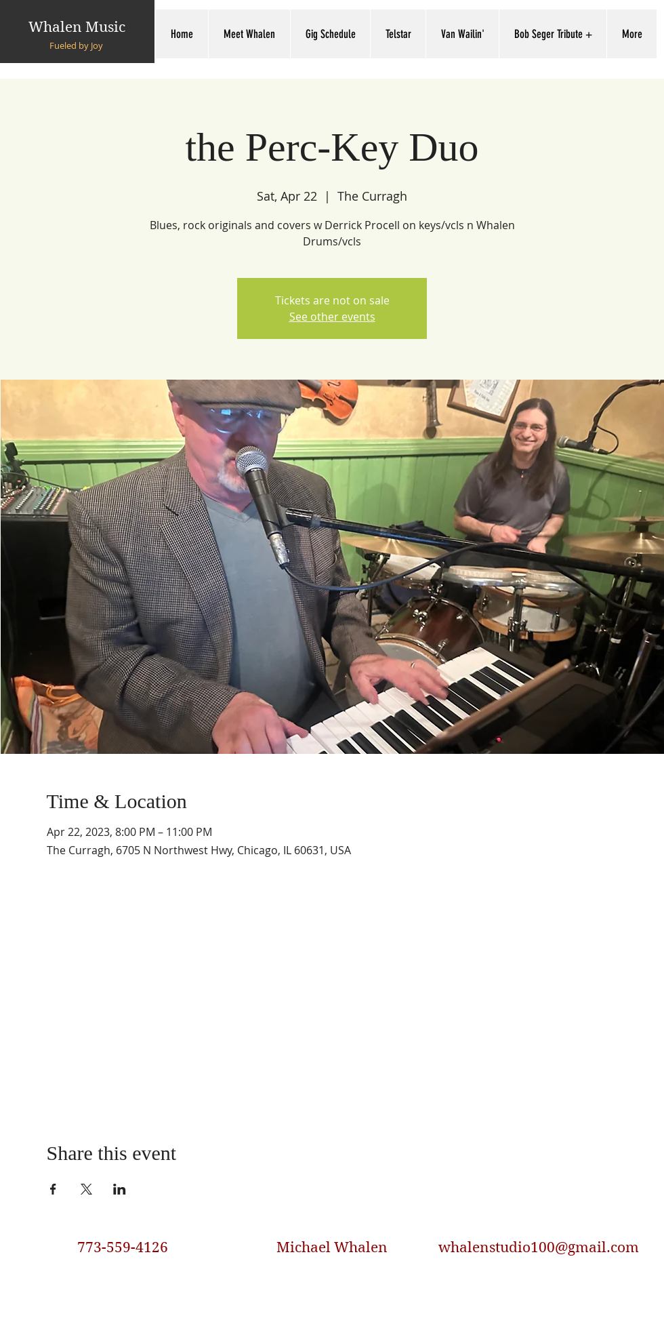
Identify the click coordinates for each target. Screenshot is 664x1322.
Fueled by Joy (76, 45)
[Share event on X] (86, 1189)
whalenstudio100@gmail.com (538, 1247)
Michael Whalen (332, 1247)
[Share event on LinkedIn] (119, 1189)
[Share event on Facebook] (53, 1189)
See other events (332, 316)
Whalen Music (76, 27)
